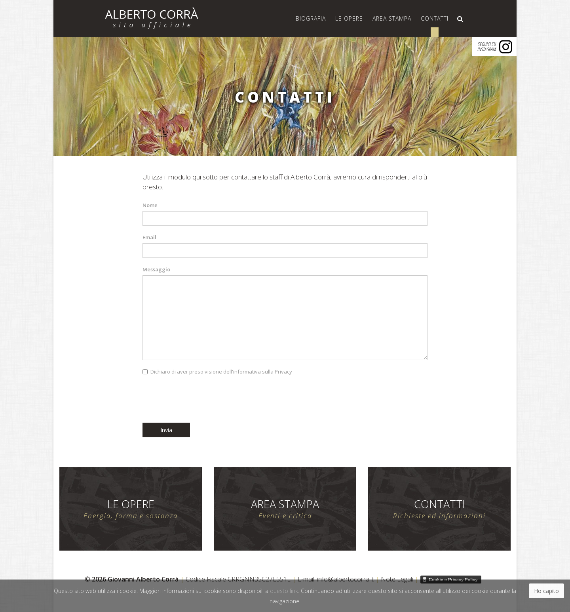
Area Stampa (391, 18)
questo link (284, 591)
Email (149, 237)
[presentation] (202, 399)
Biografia (311, 18)
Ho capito (546, 591)
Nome (150, 205)
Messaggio (156, 269)
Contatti (434, 18)
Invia (166, 430)
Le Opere (349, 18)
